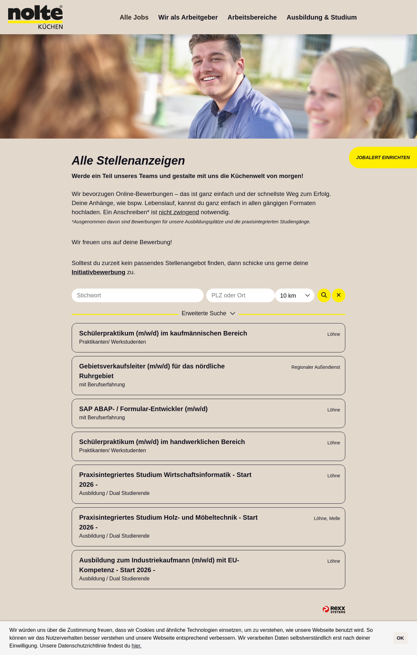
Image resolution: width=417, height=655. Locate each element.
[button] (144, 647)
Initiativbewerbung (98, 272)
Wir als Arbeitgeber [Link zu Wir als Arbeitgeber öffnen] (188, 17)
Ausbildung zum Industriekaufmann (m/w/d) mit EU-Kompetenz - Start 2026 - (159, 565)
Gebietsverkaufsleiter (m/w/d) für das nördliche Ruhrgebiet (152, 371)
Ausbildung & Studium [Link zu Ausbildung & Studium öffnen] (322, 17)
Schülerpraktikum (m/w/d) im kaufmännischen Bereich (163, 333)
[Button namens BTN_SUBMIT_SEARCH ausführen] (324, 295)
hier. (136, 645)
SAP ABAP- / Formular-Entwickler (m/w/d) (143, 408)
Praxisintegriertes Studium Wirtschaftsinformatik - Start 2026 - (165, 479)
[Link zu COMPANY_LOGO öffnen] (35, 17)
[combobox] (294, 295)
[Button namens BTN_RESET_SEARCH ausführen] (338, 295)
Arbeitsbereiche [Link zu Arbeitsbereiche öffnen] (252, 17)
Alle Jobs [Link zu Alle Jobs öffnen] (134, 17)
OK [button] (400, 638)
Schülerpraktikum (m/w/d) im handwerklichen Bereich (162, 441)
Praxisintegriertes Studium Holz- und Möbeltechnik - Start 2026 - (168, 522)
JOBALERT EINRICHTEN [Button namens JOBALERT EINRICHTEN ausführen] (383, 157)
